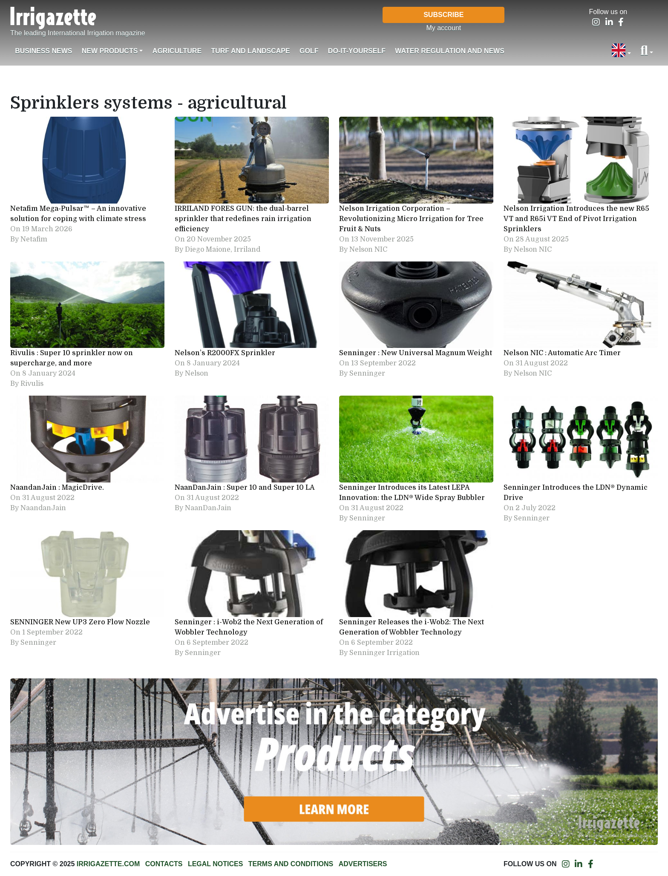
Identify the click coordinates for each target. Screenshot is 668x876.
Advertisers (363, 863)
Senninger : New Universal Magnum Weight (415, 353)
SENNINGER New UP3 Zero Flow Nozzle (80, 622)
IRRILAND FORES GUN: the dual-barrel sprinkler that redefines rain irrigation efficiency (243, 219)
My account (443, 28)
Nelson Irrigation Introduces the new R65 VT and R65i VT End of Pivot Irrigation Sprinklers (576, 219)
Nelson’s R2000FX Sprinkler (225, 353)
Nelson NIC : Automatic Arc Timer (562, 353)
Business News (43, 51)
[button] (621, 51)
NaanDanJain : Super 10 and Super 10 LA (245, 487)
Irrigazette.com (108, 863)
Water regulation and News (449, 51)
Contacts (164, 863)
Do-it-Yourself (357, 51)
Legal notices (215, 863)
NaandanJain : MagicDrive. (57, 487)
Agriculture (177, 51)
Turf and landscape (250, 51)
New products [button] (110, 51)
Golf (308, 51)
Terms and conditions (290, 863)
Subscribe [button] (443, 14)
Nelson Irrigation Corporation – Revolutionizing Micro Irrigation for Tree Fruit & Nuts (411, 219)
